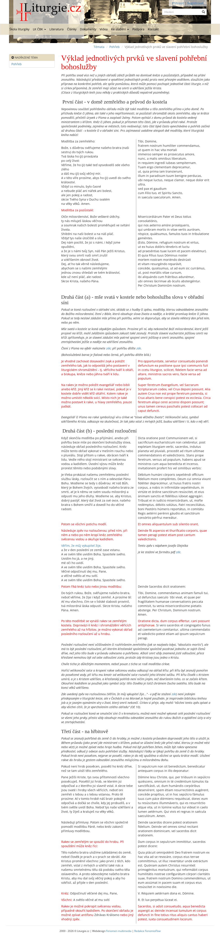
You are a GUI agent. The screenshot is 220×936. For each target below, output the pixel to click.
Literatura (56, 29)
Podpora (138, 29)
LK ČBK (39, 29)
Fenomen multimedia (118, 931)
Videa (104, 29)
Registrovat (195, 3)
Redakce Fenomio (147, 931)
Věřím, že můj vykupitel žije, (81, 546)
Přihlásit (178, 3)
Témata (99, 47)
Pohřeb (114, 47)
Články (71, 29)
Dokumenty (88, 29)
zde (108, 348)
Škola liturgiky (19, 29)
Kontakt (153, 29)
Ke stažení (120, 29)
